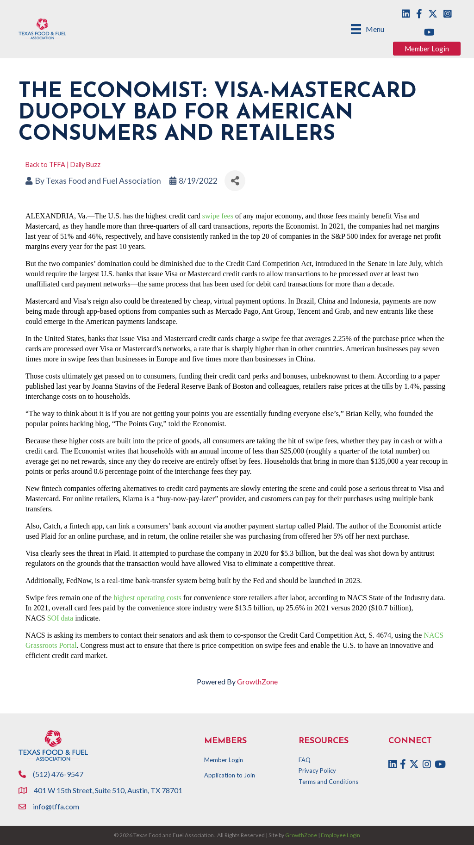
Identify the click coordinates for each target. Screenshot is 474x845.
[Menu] (367, 29)
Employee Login (340, 835)
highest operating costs (147, 598)
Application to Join (229, 775)
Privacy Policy (317, 770)
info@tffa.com (56, 806)
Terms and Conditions (328, 781)
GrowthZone (257, 681)
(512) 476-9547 (58, 774)
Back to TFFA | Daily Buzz (62, 164)
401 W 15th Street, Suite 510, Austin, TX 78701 (109, 790)
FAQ (305, 760)
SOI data (60, 618)
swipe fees (217, 216)
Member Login (223, 760)
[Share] (235, 180)
